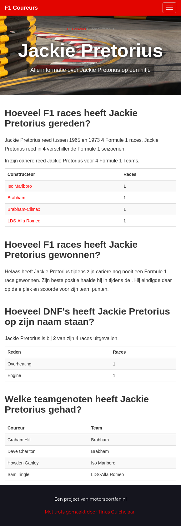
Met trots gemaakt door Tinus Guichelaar (90, 512)
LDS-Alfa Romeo (24, 220)
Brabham (16, 197)
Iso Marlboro (20, 186)
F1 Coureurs (21, 8)
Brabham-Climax (24, 209)
